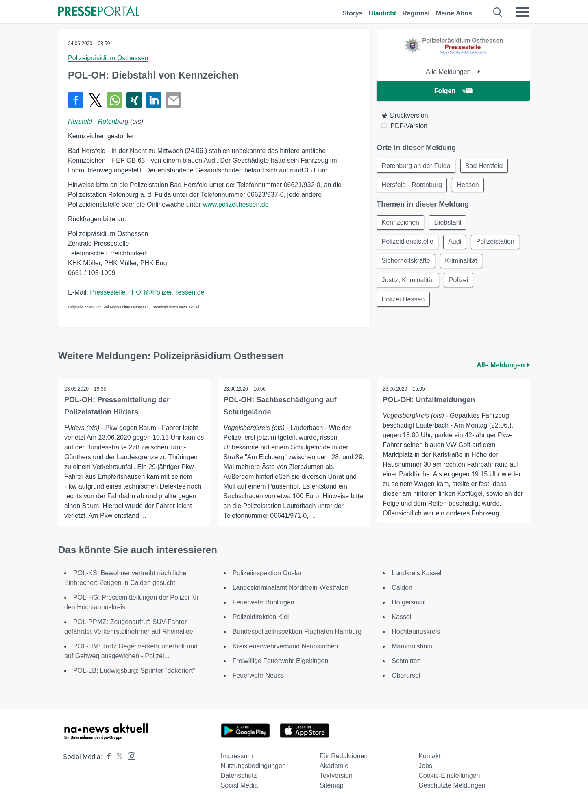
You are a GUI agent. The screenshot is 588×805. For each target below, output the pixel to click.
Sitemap (332, 785)
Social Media (239, 785)
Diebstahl (448, 223)
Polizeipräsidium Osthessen (108, 58)
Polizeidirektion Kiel (261, 616)
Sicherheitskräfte (406, 262)
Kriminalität (462, 262)
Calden (402, 587)
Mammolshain (412, 646)
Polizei (459, 281)
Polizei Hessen (403, 301)
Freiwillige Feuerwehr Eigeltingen (281, 660)
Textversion (336, 775)
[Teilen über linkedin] (153, 100)
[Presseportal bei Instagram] (129, 755)
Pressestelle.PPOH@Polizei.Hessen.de (147, 292)
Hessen (469, 185)
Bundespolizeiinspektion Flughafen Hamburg (297, 631)
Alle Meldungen (453, 71)
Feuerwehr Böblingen (263, 602)
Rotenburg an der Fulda (416, 165)
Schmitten (406, 660)
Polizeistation (496, 242)
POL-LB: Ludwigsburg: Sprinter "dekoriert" (134, 670)
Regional (416, 13)
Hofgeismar (408, 602)
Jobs (425, 765)
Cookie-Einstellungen (449, 775)
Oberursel (406, 675)
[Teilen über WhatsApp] (114, 100)
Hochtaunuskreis (416, 631)
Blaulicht (382, 13)
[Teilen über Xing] (134, 100)
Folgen (453, 90)
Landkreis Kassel (416, 572)
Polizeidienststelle (407, 242)
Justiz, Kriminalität (408, 281)
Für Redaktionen (344, 756)
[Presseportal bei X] (117, 756)
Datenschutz (239, 775)
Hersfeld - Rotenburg (98, 121)
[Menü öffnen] (522, 12)
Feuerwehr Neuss (258, 675)
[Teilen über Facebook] (75, 100)
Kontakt (429, 756)
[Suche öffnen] (498, 12)
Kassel (401, 616)
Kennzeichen (401, 223)
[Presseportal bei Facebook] (106, 756)
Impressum (237, 756)
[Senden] (173, 100)
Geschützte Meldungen (452, 785)
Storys (352, 13)
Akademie (334, 765)
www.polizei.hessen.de (236, 204)
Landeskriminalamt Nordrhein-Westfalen (290, 587)
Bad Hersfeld (485, 165)
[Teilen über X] (95, 100)
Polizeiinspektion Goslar (267, 572)
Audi (455, 242)
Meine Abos (454, 13)
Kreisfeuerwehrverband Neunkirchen (285, 646)
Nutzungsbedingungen (253, 765)
